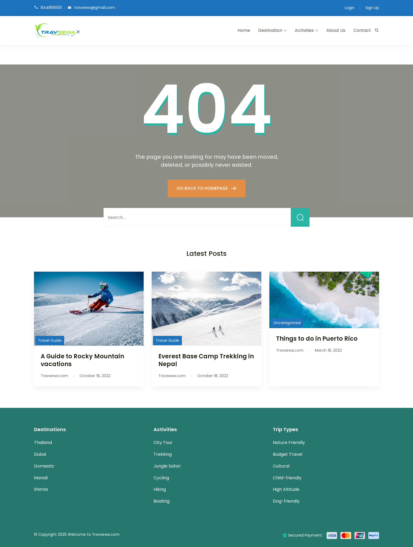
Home (244, 30)
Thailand (43, 442)
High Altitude (286, 489)
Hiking (160, 489)
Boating (162, 501)
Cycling (161, 478)
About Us (335, 30)
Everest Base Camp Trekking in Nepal (206, 360)
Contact (362, 30)
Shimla (41, 489)
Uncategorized (287, 322)
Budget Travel (287, 454)
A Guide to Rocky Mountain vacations (82, 360)
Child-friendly (287, 478)
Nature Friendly (289, 442)
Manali (41, 478)
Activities (304, 30)
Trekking (163, 454)
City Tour (163, 442)
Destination (270, 30)
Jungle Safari (167, 466)
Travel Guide (50, 340)
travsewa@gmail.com (94, 7)
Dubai (40, 454)
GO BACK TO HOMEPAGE (203, 188)
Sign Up (372, 7)
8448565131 (51, 7)
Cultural (281, 466)
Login (349, 7)
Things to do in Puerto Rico (317, 338)
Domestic (44, 466)
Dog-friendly (286, 501)
